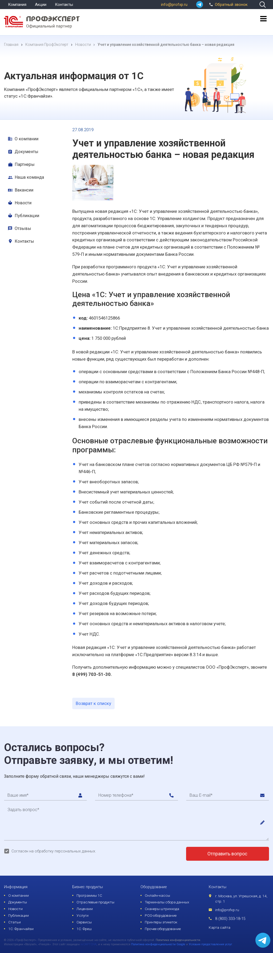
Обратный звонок (227, 4)
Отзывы (23, 228)
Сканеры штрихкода (162, 909)
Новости (23, 202)
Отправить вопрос (227, 853)
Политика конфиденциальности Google (158, 944)
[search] (262, 4)
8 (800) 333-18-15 (230, 918)
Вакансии (24, 190)
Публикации (27, 215)
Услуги (83, 915)
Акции (40, 4)
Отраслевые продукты (95, 902)
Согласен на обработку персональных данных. (53, 851)
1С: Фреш (84, 929)
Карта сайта (219, 927)
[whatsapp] (199, 4)
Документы (26, 151)
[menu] (263, 21)
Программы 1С (89, 895)
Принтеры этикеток (161, 922)
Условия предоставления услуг (210, 944)
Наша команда (29, 177)
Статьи (14, 922)
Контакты (64, 4)
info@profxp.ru (174, 4)
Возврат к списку (93, 703)
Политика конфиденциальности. (178, 940)
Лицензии (85, 909)
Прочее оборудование (163, 929)
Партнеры (25, 164)
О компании (26, 138)
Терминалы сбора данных (167, 902)
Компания (17, 4)
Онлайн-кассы (157, 895)
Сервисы (84, 922)
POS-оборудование (160, 915)
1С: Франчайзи (21, 929)
